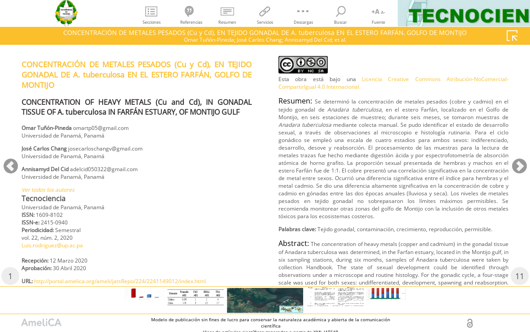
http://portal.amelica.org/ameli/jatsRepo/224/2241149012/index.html (397, 70)
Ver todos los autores (53, 198)
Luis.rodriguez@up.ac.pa (59, 259)
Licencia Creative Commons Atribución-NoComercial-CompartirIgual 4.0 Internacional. (393, 113)
